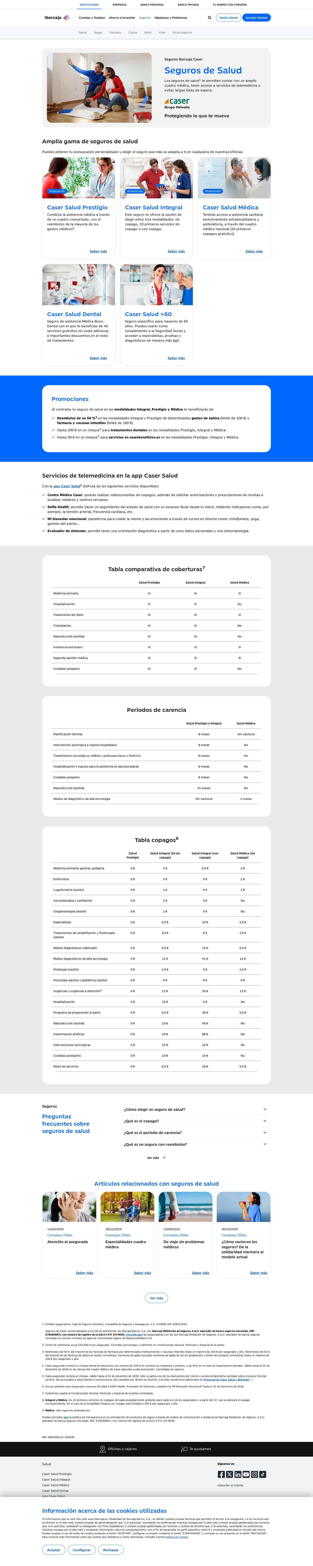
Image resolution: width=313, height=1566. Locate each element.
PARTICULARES (89, 4)
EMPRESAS (120, 4)
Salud (83, 32)
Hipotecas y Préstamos (171, 17)
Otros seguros (182, 32)
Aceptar (53, 1549)
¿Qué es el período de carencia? (153, 1132)
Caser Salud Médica (55, 1485)
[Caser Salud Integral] (176, 251)
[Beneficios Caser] (229, 1379)
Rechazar (111, 1549)
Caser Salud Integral (56, 1479)
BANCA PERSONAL (152, 4)
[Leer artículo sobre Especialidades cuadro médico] (142, 1272)
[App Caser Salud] (66, 486)
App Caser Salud (53, 1496)
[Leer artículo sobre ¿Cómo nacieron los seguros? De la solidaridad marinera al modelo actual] (258, 1272)
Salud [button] (46, 1463)
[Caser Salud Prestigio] (98, 251)
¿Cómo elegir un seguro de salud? (154, 1109)
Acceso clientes (256, 17)
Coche (132, 32)
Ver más (156, 1298)
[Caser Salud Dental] (98, 358)
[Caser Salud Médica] (254, 251)
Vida (162, 32)
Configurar (82, 1549)
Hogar (98, 32)
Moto (148, 32)
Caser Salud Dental (55, 1490)
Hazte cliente (228, 17)
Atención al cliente (230, 1485)
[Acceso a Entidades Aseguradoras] (134, 1334)
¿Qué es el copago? (141, 1120)
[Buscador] (209, 17)
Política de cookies (176, 1536)
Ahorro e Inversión (122, 17)
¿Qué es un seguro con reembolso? (155, 1144)
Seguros (145, 17)
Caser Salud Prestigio (57, 1474)
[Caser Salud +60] (176, 358)
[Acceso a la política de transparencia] (66, 1417)
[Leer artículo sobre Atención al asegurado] (84, 1272)
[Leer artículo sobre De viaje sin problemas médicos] (200, 1272)
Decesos (115, 32)
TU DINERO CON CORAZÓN (230, 4)
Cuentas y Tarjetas (92, 17)
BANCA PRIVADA (188, 4)
